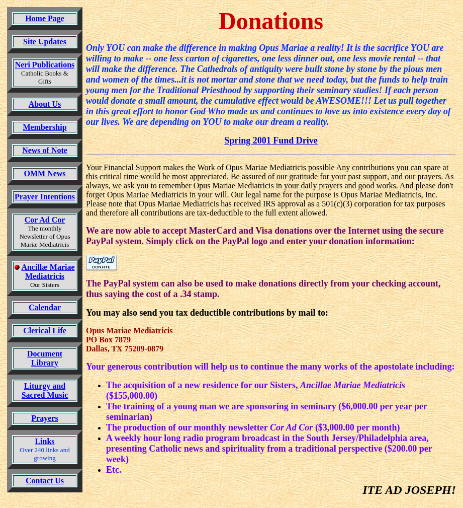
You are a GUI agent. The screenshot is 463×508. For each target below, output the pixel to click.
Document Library (44, 358)
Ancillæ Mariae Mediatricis (47, 271)
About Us (45, 104)
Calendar (45, 307)
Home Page (44, 18)
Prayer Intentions (45, 196)
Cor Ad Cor (45, 219)
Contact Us (45, 480)
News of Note (44, 150)
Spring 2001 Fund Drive (271, 140)
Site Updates (44, 41)
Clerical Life (44, 330)
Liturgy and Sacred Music (45, 390)
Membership (44, 127)
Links (44, 441)
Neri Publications (45, 64)
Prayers (44, 418)
